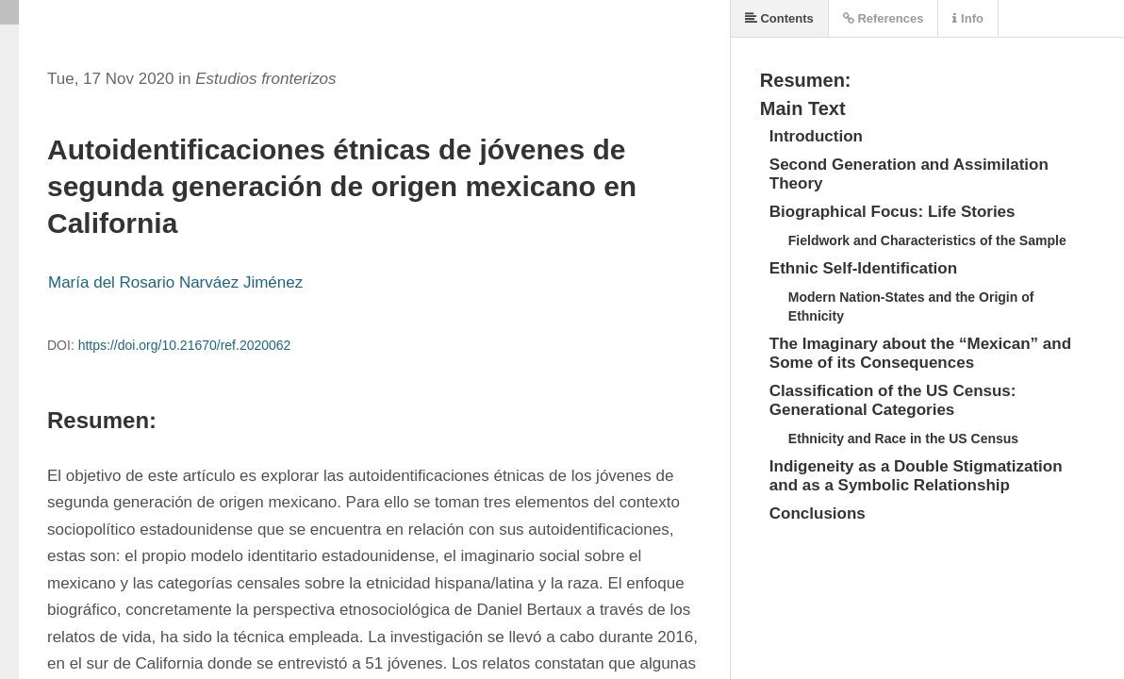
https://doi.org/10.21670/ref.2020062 (184, 345)
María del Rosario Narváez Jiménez (175, 282)
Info (967, 18)
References (883, 18)
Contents (779, 18)
